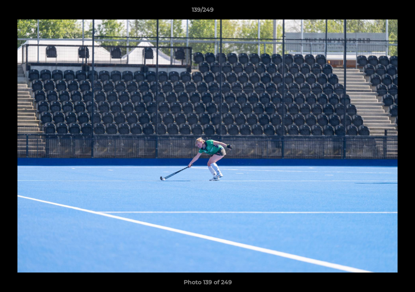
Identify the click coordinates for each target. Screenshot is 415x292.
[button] (381, 11)
